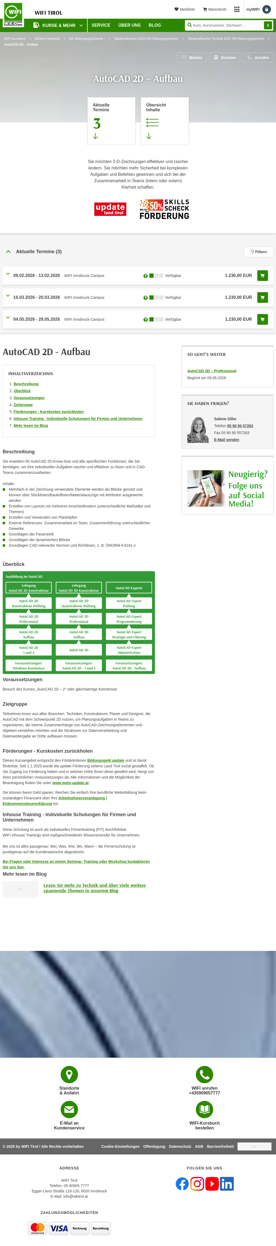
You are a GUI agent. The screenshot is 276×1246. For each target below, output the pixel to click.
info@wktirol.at (75, 1196)
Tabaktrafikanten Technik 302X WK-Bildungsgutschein (226, 39)
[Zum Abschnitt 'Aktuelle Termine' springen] (111, 121)
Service (101, 25)
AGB (199, 1146)
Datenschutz (180, 1146)
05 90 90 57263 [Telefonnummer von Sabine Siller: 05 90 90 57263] (240, 426)
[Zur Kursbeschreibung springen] (165, 121)
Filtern (259, 252)
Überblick (22, 391)
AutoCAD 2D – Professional (211, 371)
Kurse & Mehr (55, 25)
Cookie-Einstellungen (120, 1146)
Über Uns (129, 25)
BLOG (155, 25)
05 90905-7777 (76, 1186)
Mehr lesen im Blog (31, 425)
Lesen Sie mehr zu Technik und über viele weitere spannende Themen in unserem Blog (95, 888)
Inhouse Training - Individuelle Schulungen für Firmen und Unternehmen (78, 418)
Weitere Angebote (47, 39)
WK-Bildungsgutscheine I (87, 39)
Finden (268, 25)
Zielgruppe (23, 405)
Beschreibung (26, 384)
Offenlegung (154, 1146)
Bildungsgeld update (105, 760)
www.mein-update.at (70, 783)
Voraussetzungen (29, 398)
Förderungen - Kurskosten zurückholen (49, 412)
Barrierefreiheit (220, 1146)
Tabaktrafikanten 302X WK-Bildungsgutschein (146, 39)
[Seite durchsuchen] (229, 25)
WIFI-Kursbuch (15, 39)
